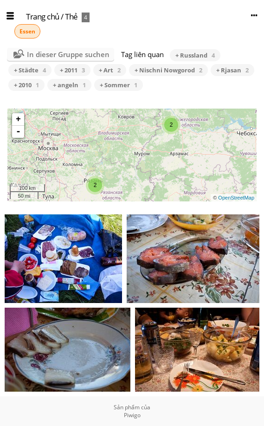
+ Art (110, 70)
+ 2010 (26, 85)
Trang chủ (42, 16)
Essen (27, 31)
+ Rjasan (232, 70)
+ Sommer (118, 85)
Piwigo (132, 415)
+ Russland (195, 55)
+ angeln (69, 85)
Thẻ (71, 16)
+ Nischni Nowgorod (168, 70)
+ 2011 (72, 70)
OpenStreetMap (236, 197)
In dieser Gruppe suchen (68, 54)
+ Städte (30, 70)
